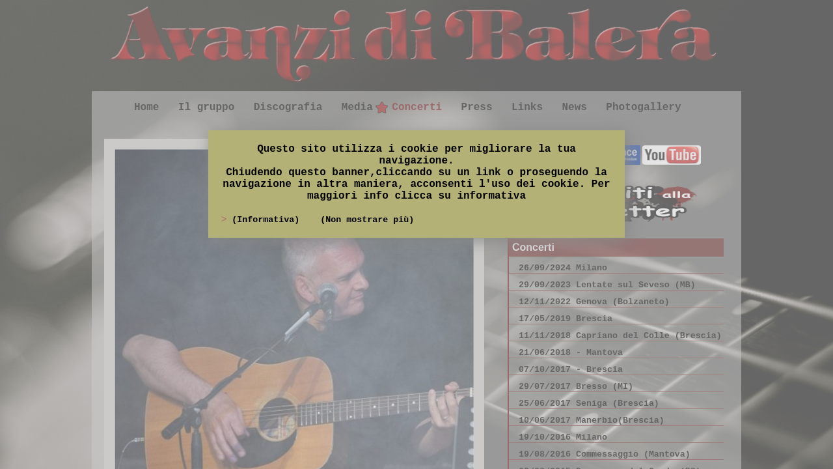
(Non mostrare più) (367, 220)
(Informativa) (268, 220)
